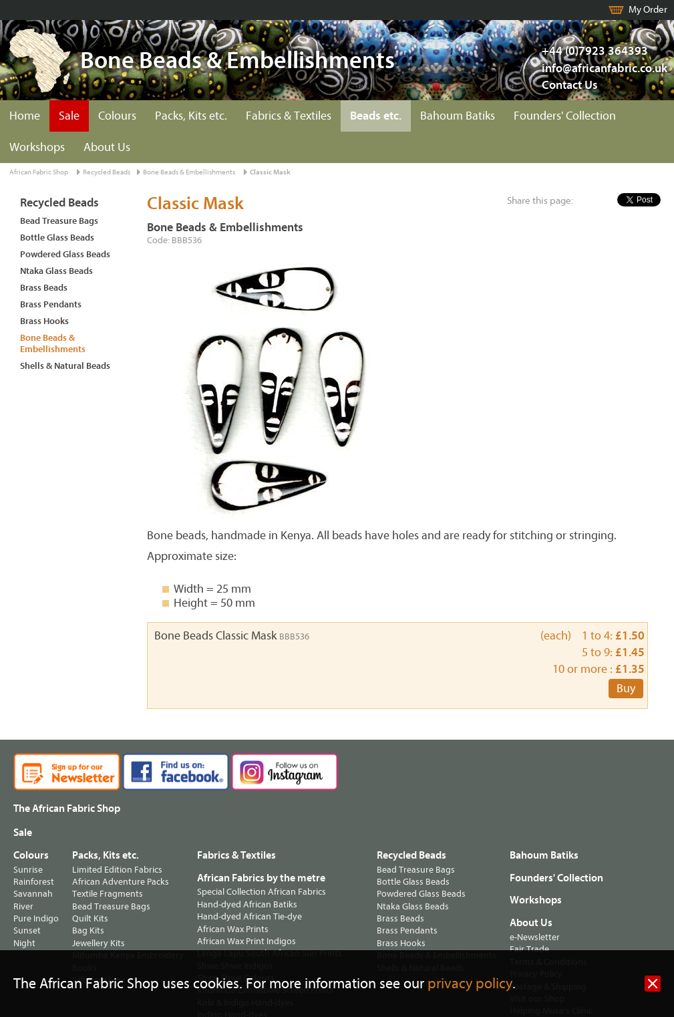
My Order (648, 9)
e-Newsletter (535, 937)
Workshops (37, 147)
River (23, 906)
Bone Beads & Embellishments (189, 172)
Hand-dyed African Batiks (247, 904)
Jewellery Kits (98, 943)
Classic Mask (270, 172)
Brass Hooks (44, 321)
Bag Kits (88, 930)
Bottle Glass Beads (57, 237)
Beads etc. (375, 116)
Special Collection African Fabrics (261, 891)
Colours (117, 116)
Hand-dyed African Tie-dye (249, 916)
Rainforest (33, 881)
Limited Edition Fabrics (117, 869)
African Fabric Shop (38, 172)
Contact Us (570, 85)
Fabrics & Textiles (288, 116)
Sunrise (28, 869)
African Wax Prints (233, 929)
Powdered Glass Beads (65, 254)
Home (24, 116)
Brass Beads (43, 287)
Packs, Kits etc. (191, 116)
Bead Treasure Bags (59, 221)
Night (24, 943)
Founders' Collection (565, 116)
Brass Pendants (50, 304)
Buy (626, 689)
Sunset (27, 930)
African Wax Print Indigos (246, 941)
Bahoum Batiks (457, 116)
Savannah (33, 893)
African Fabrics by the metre (261, 878)
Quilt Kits (90, 918)
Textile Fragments (107, 893)
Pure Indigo (36, 918)
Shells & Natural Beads (65, 366)
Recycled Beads (106, 172)
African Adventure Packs (120, 881)
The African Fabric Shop (66, 809)
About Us (106, 147)
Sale (69, 116)
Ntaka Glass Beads (56, 271)
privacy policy (470, 984)
